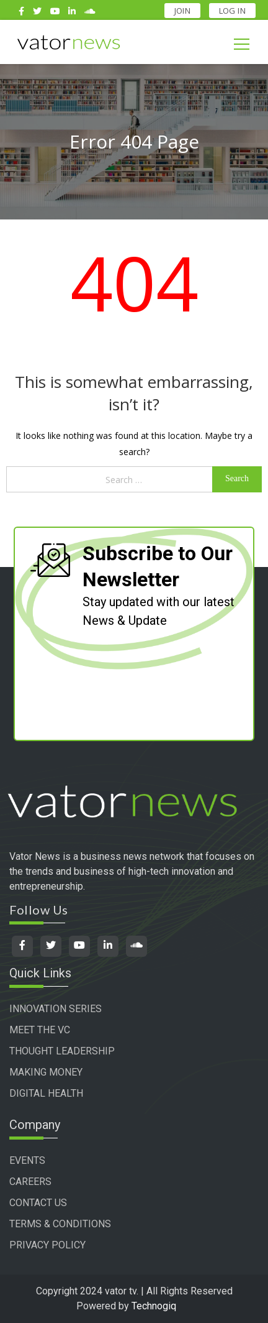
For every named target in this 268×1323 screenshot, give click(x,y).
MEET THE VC (39, 1030)
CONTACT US (38, 1203)
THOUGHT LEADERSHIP (62, 1051)
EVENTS (27, 1160)
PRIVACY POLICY (47, 1245)
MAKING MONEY (46, 1072)
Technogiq (154, 1306)
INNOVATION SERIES (55, 1009)
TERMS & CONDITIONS (60, 1224)
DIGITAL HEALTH (46, 1093)
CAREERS (30, 1181)
